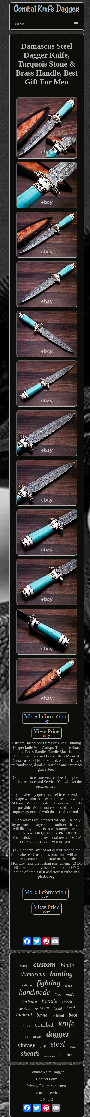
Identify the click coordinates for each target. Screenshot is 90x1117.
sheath (30, 1053)
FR (50, 1099)
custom (44, 964)
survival (24, 1008)
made (70, 994)
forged (58, 1008)
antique (27, 985)
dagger (57, 1033)
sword (68, 985)
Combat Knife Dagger (47, 1072)
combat (44, 1024)
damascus (33, 974)
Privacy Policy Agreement (47, 1086)
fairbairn (29, 1001)
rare (24, 966)
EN (42, 1099)
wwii (43, 1046)
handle (49, 1001)
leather (66, 1054)
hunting (61, 974)
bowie (42, 1015)
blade (67, 965)
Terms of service (46, 1092)
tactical (24, 1014)
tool (26, 1037)
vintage (26, 1045)
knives (36, 1037)
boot (73, 1015)
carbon (24, 1026)
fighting (48, 983)
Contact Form (46, 1079)
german (42, 1007)
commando (49, 1055)
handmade (34, 992)
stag (73, 1046)
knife (66, 1023)
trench (67, 1002)
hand (70, 1008)
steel (57, 1044)
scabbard (58, 1016)
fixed (58, 994)
